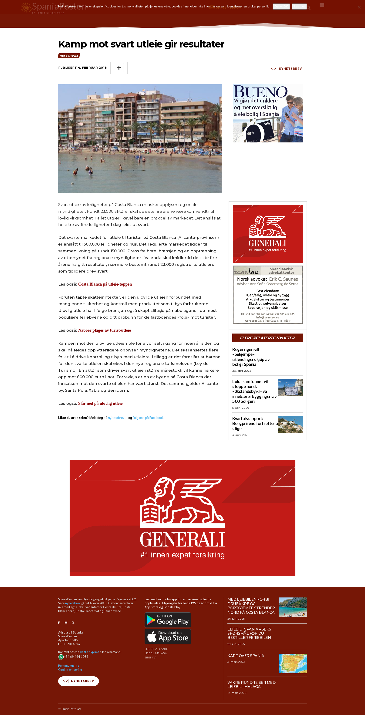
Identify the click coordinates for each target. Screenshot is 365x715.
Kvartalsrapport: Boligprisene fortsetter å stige (254, 417)
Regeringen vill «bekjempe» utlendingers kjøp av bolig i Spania (254, 354)
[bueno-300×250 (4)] (268, 113)
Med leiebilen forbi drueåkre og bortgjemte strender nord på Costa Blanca (251, 599)
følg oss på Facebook (148, 418)
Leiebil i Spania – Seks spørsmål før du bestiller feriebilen (249, 627)
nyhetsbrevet (118, 418)
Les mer (299, 6)
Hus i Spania (69, 55)
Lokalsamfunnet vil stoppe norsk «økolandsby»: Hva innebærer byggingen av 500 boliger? (253, 386)
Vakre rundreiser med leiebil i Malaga (251, 678)
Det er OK (281, 6)
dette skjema (89, 645)
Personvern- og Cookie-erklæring (70, 661)
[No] (359, 7)
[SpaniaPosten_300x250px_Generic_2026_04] (267, 234)
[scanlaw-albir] (267, 295)
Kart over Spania (245, 649)
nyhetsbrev (73, 597)
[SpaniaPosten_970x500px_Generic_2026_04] (182, 512)
